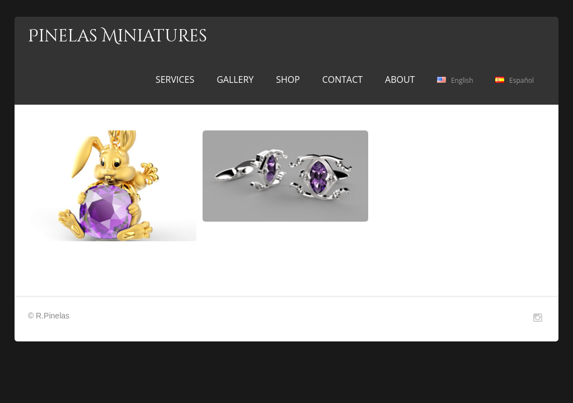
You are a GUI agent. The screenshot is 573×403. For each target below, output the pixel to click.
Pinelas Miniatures (117, 36)
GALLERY (235, 79)
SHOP (288, 79)
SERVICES (175, 79)
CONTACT (342, 79)
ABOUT (400, 79)
